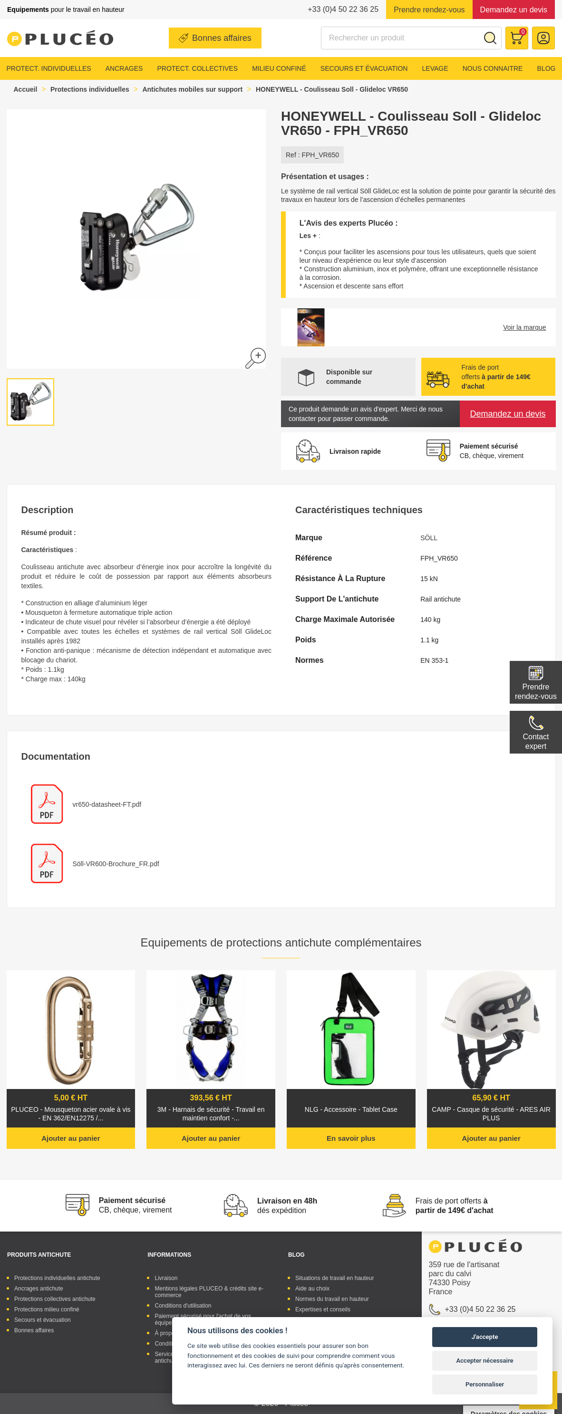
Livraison (166, 1278)
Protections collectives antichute (55, 1299)
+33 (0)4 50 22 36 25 (343, 9)
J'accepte (485, 1336)
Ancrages (124, 68)
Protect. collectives (197, 68)
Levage (435, 68)
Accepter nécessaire (485, 1360)
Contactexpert (536, 741)
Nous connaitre (493, 68)
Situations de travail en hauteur (334, 1278)
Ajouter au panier (70, 1138)
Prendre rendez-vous (429, 10)
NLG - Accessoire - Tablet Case (351, 1109)
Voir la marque (524, 327)
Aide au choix (312, 1288)
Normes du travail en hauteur (332, 1299)
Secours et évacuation (364, 68)
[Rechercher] (411, 38)
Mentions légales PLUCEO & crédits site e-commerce (209, 1292)
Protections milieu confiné (46, 1309)
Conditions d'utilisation (183, 1305)
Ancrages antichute (38, 1288)
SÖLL (428, 538)
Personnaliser (484, 1384)
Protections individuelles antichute (57, 1278)
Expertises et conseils (322, 1309)
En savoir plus (351, 1138)
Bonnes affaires (222, 38)
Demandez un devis (513, 10)
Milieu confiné (279, 68)
